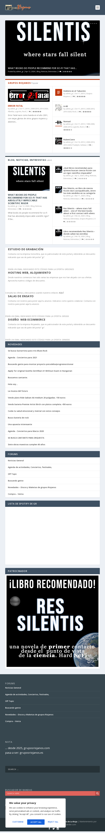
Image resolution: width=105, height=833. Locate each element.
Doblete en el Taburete (74, 91)
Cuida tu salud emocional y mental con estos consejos (34, 411)
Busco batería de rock (18, 417)
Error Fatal (15, 105)
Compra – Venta (16, 494)
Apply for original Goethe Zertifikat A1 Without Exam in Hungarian (40, 371)
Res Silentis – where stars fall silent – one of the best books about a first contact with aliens (79, 211)
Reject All (35, 822)
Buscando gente (15, 480)
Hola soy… (13, 384)
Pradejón (76, 145)
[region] (35, 814)
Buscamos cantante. (18, 377)
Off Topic (12, 474)
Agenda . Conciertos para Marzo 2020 (26, 431)
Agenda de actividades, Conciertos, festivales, (30, 467)
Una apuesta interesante (20, 424)
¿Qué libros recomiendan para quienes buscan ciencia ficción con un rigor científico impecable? (79, 170)
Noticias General (16, 460)
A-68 (65, 106)
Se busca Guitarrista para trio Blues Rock (27, 350)
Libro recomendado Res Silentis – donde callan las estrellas (79, 232)
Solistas (83, 145)
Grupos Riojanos (86, 219)
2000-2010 (35, 108)
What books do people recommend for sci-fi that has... (42, 68)
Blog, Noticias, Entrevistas (47, 71)
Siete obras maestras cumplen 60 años (26, 444)
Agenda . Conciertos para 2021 (22, 357)
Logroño (18, 111)
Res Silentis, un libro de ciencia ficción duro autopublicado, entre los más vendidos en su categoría (79, 190)
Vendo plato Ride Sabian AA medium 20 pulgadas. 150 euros (36, 397)
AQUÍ (61, 292)
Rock (24, 111)
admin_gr (19, 71)
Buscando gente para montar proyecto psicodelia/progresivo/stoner (40, 364)
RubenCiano (69, 139)
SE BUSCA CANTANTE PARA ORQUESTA (26, 438)
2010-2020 (44, 108)
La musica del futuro (18, 391)
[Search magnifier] (97, 793)
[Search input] (50, 793)
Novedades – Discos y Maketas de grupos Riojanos (32, 487)
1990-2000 (90, 124)
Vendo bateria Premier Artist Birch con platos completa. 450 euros (40, 404)
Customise (17, 822)
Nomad (67, 121)
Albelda (11, 111)
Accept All (53, 822)
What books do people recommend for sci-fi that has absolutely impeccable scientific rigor (27, 199)
